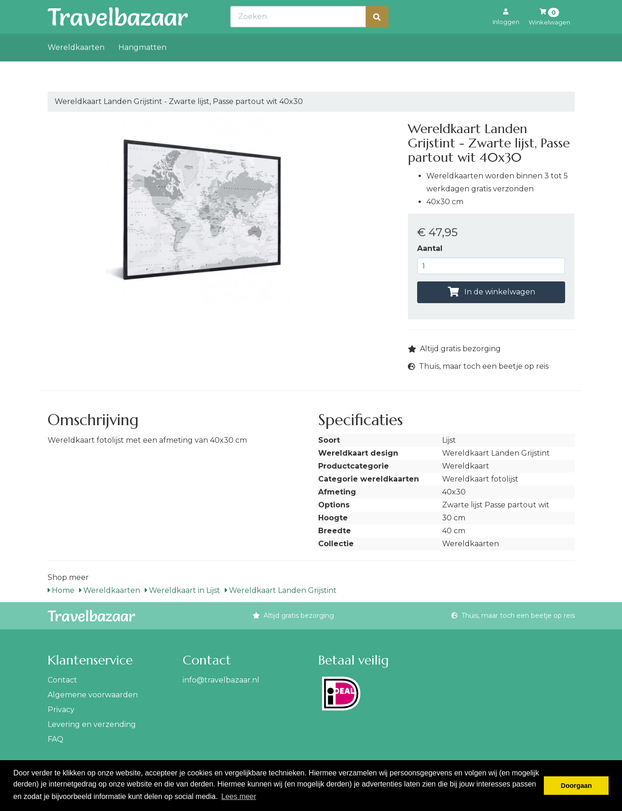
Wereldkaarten (76, 67)
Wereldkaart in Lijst (182, 590)
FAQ (55, 739)
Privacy (61, 709)
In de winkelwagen (491, 291)
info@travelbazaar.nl (221, 680)
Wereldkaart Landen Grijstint (281, 590)
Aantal (430, 248)
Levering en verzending (92, 724)
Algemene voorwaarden (93, 694)
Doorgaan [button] (576, 785)
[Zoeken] (376, 37)
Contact (62, 680)
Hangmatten (142, 67)
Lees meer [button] (238, 796)
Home (61, 590)
